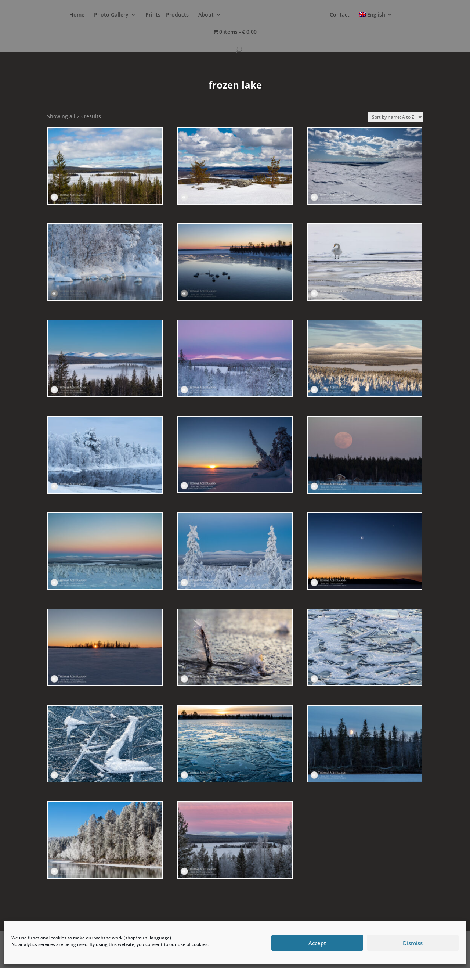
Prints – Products (167, 15)
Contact (340, 15)
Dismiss (413, 943)
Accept (317, 943)
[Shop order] (395, 117)
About (206, 15)
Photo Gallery (111, 15)
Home (76, 15)
